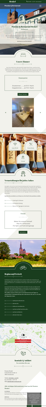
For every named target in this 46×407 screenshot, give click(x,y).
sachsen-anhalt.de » (18, 312)
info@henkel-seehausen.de (14, 382)
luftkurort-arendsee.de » (19, 306)
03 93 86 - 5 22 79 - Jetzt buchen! (34, 1)
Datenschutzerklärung (37, 405)
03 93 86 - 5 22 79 (13, 378)
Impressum (29, 405)
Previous (5, 112)
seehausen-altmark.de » (19, 300)
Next (40, 112)
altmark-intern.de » (17, 315)
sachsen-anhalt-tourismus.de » (20, 309)
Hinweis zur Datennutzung (23, 339)
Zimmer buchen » (23, 94)
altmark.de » (16, 303)
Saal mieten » (23, 232)
